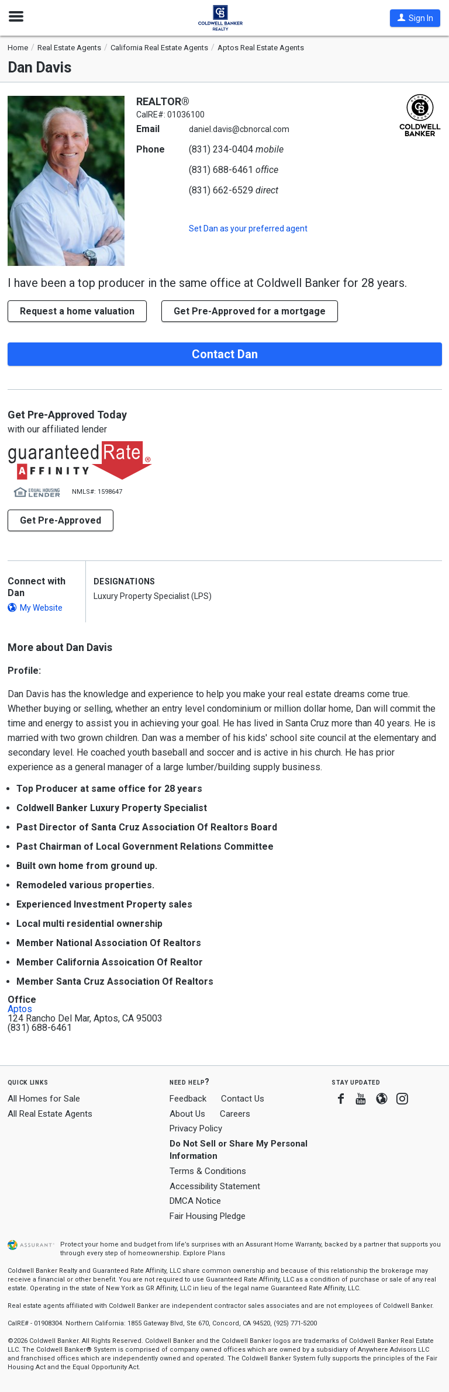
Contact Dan (225, 354)
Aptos (20, 1009)
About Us (187, 1114)
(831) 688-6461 (221, 169)
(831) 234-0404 (221, 149)
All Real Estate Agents (50, 1114)
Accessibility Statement (215, 1186)
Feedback (188, 1099)
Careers (235, 1114)
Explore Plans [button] (204, 1253)
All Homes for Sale (44, 1098)
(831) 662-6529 (221, 190)
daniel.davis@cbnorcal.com (239, 129)
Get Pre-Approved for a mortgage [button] (250, 311)
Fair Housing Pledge (208, 1216)
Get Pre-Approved (60, 520)
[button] (415, 18)
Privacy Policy (196, 1128)
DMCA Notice (195, 1201)
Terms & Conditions (208, 1171)
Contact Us (242, 1098)
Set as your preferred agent (248, 228)
